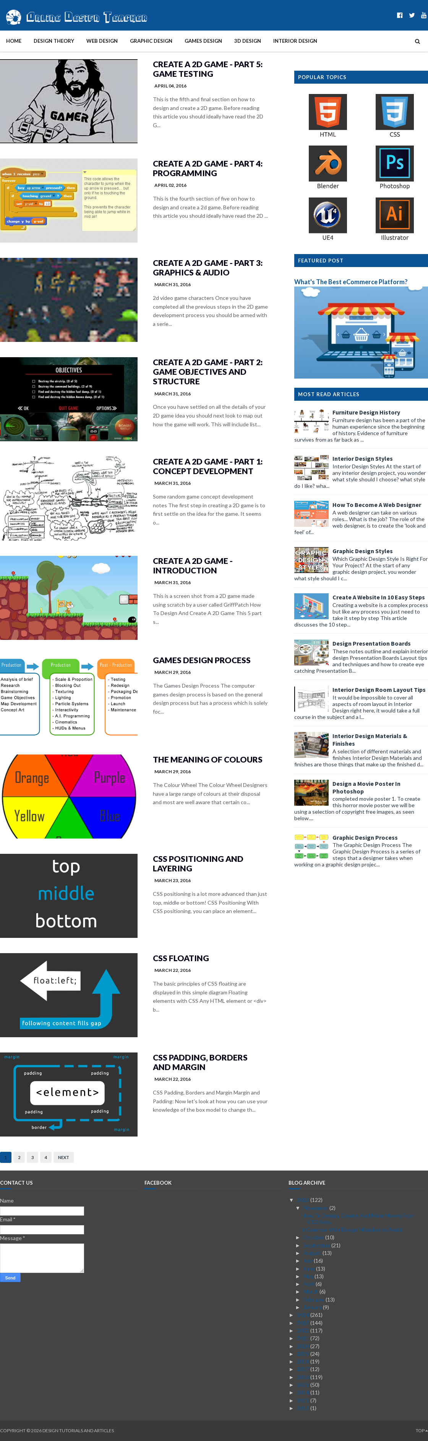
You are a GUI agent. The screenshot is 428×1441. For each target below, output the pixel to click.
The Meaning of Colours (208, 759)
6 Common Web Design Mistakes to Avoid (352, 1229)
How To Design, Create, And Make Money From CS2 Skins (358, 1218)
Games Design (203, 41)
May (309, 1276)
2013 (303, 1400)
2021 (303, 1338)
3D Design (247, 41)
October (314, 1237)
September (317, 1245)
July (308, 1260)
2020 (303, 1346)
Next (63, 1157)
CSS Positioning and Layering (198, 863)
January (313, 1307)
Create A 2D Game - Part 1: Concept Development (208, 466)
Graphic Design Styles (362, 551)
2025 (303, 1200)
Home (13, 41)
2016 (303, 1377)
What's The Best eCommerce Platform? (351, 281)
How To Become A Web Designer (376, 504)
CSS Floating (181, 958)
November (316, 1208)
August (313, 1253)
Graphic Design (151, 41)
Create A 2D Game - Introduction (193, 565)
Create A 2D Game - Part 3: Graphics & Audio (208, 267)
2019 (303, 1353)
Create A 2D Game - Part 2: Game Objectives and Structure (208, 371)
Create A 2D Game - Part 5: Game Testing (208, 68)
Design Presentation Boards (371, 643)
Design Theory (54, 41)
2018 (303, 1361)
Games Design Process (202, 660)
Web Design (102, 41)
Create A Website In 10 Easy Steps (378, 597)
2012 (303, 1408)
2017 (303, 1369)
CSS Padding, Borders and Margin (200, 1062)
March (311, 1291)
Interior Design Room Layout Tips (379, 689)
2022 (303, 1330)
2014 (303, 1392)
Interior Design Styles (362, 458)
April (309, 1284)
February (314, 1299)
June (309, 1268)
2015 (303, 1384)
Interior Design (295, 41)
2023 (303, 1323)
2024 (303, 1314)
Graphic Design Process (365, 837)
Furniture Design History (366, 412)
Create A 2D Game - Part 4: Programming (208, 168)
